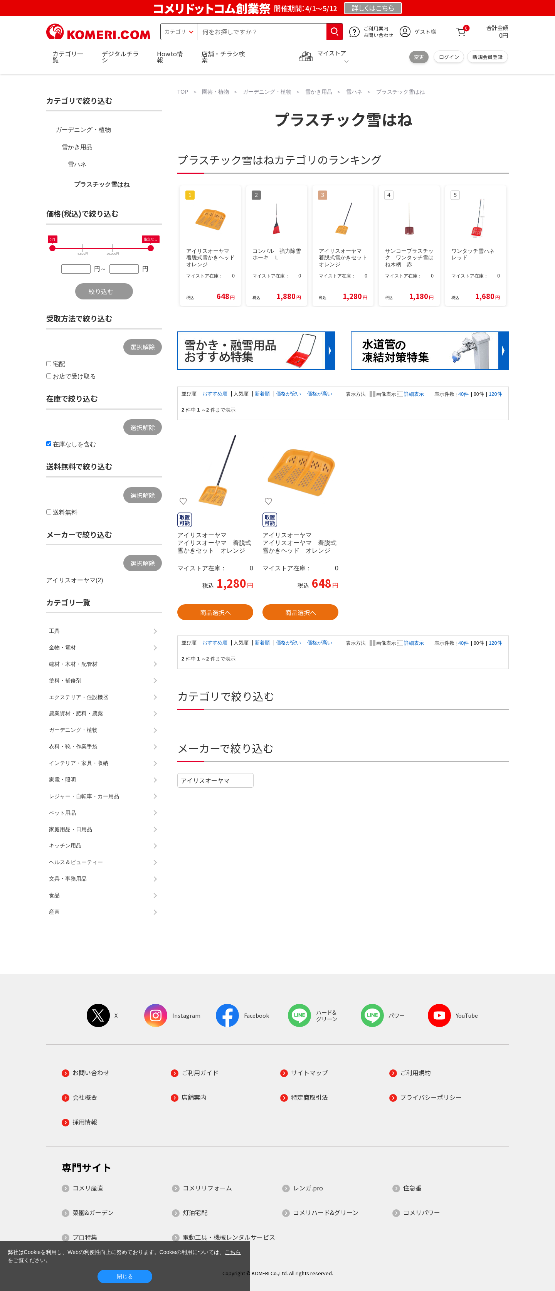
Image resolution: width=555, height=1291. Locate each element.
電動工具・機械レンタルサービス (229, 1237)
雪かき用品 (77, 147)
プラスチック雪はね (102, 184)
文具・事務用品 (68, 879)
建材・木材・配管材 (73, 664)
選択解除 (142, 346)
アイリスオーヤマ (205, 780)
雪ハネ (77, 164)
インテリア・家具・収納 (78, 763)
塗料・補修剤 (65, 680)
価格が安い (289, 394)
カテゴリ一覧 (67, 56)
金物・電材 (62, 647)
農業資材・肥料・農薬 (76, 713)
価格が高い (319, 394)
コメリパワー (421, 1212)
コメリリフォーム (207, 1188)
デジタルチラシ (120, 56)
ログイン (449, 57)
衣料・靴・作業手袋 (73, 746)
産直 (54, 912)
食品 (54, 895)
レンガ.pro (308, 1188)
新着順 (263, 394)
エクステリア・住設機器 (78, 697)
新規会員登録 (488, 57)
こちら (233, 1252)
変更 (419, 57)
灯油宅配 (195, 1212)
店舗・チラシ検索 (223, 56)
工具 (54, 631)
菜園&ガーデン (93, 1212)
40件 (463, 394)
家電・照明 (62, 780)
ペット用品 (62, 813)
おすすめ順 (215, 394)
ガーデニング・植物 (83, 129)
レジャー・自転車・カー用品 (84, 796)
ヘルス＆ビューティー (76, 862)
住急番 (412, 1188)
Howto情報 (170, 56)
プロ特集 (84, 1237)
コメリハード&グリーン (325, 1212)
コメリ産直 (87, 1188)
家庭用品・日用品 (70, 829)
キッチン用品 (65, 845)
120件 (495, 394)
